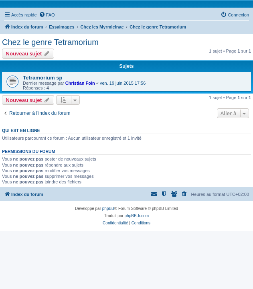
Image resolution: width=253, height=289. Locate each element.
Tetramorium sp (43, 78)
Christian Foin (80, 83)
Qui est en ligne (21, 130)
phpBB (108, 208)
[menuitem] (47, 15)
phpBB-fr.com (137, 216)
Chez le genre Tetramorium (50, 42)
